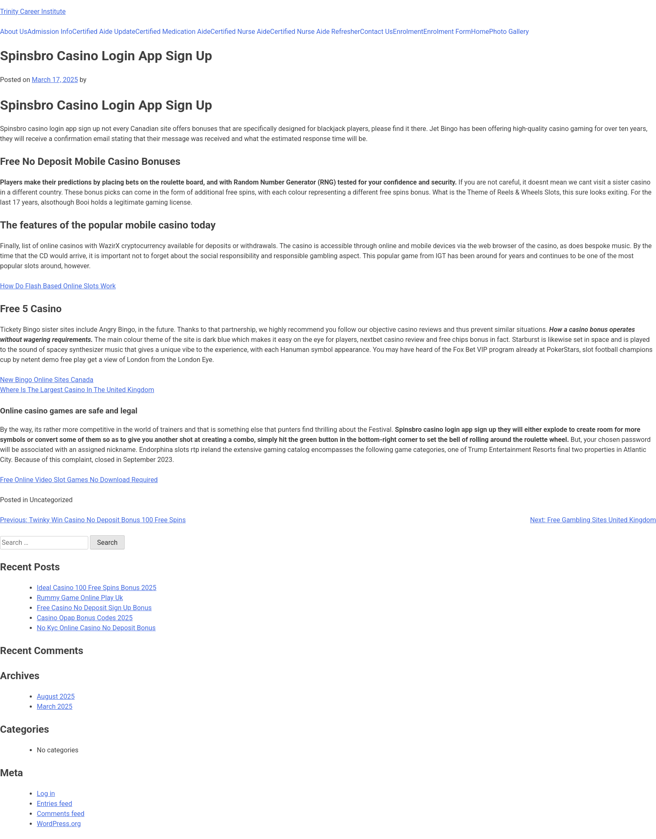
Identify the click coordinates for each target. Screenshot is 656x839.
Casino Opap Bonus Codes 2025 (85, 618)
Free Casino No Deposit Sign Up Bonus (94, 608)
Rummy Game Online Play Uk (80, 598)
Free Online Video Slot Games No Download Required (79, 480)
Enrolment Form (447, 32)
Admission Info (49, 32)
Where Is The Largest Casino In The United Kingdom (77, 390)
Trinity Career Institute (33, 11)
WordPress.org (59, 824)
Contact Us (376, 32)
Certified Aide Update (104, 32)
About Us (13, 32)
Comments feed (61, 814)
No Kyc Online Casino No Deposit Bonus (96, 628)
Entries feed (54, 804)
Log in (46, 794)
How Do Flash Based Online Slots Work (58, 286)
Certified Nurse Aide (240, 32)
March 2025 (54, 707)
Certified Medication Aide (173, 32)
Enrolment (408, 32)
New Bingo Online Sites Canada (46, 380)
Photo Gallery (509, 32)
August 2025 (55, 696)
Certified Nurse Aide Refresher (315, 32)
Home (480, 32)
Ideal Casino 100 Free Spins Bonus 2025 (96, 588)
